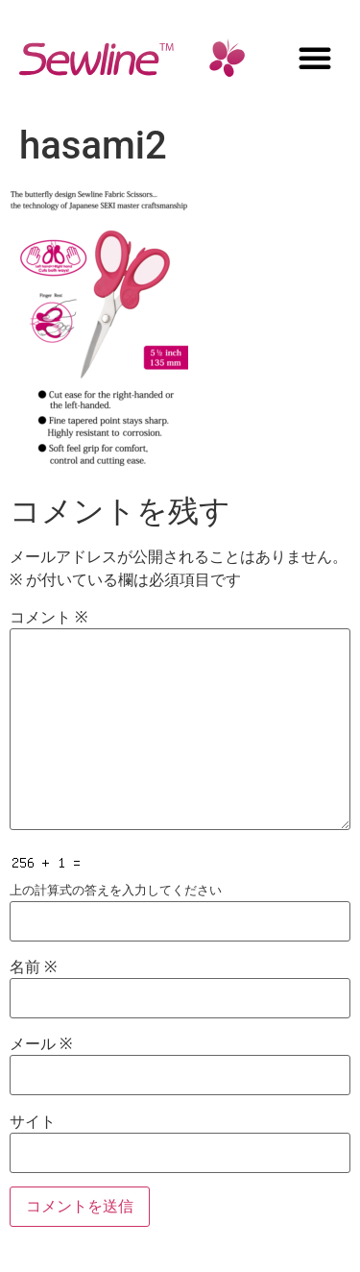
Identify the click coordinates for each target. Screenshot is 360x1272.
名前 (33, 967)
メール (41, 1044)
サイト (33, 1122)
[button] (315, 58)
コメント (48, 617)
